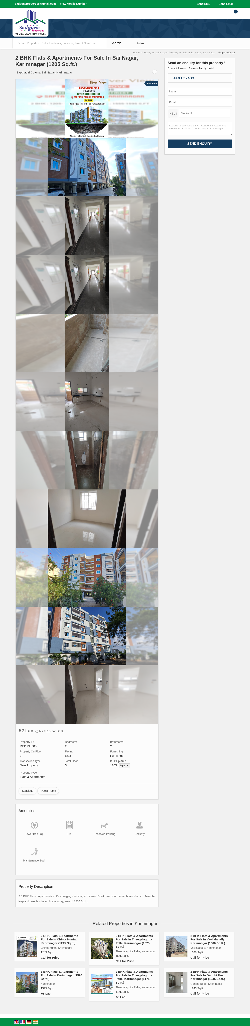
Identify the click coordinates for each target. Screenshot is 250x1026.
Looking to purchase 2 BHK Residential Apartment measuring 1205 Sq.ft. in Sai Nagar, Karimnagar (200, 128)
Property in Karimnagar (154, 52)
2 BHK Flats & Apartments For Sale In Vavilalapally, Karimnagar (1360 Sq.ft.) (209, 939)
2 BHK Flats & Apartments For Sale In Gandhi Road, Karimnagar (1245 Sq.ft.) (209, 975)
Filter (140, 43)
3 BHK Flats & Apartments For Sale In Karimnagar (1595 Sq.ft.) (61, 975)
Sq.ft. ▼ (124, 765)
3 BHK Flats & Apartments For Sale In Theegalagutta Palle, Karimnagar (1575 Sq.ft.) (134, 941)
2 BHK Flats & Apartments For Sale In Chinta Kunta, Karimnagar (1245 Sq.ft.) (59, 939)
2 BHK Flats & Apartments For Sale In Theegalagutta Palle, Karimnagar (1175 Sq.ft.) (134, 977)
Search (116, 43)
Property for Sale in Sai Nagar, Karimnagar (192, 52)
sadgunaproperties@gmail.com (35, 3)
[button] (73, 3)
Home (136, 52)
